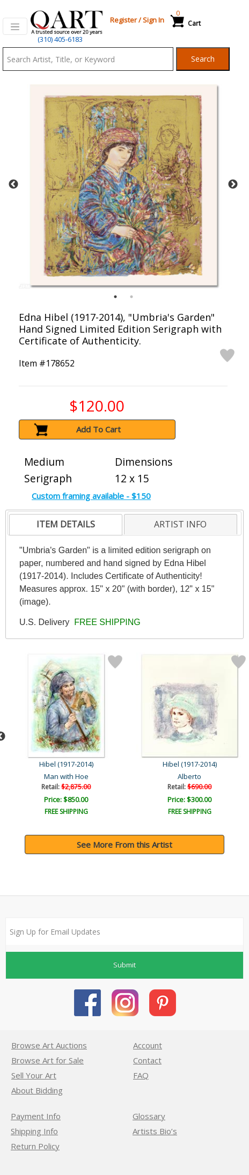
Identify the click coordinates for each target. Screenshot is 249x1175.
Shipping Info (34, 1131)
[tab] (65, 524)
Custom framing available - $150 (91, 495)
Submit (124, 965)
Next (233, 184)
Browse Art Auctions (49, 1045)
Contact (147, 1060)
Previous (13, 184)
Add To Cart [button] (98, 429)
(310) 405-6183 (60, 39)
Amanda (67, 776)
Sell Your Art (33, 1075)
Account (147, 1045)
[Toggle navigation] (15, 26)
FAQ (141, 1075)
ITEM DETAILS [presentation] (65, 524)
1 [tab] (115, 296)
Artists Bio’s (155, 1131)
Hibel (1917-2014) (67, 764)
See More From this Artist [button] (124, 844)
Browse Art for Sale (47, 1060)
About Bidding (37, 1090)
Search (203, 59)
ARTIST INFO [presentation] (180, 524)
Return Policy (35, 1146)
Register (123, 20)
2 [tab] (131, 296)
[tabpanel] (123, 184)
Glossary (149, 1116)
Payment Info (36, 1116)
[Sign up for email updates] (124, 931)
